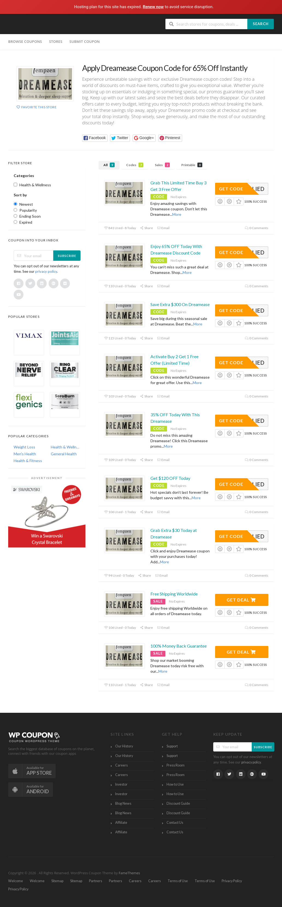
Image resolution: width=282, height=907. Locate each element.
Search (261, 24)
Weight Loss (24, 447)
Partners (95, 881)
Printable (191, 165)
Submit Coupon (84, 41)
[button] (95, 138)
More (176, 214)
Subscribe (67, 256)
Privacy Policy (232, 881)
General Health (64, 453)
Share (146, 228)
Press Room (176, 765)
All (109, 165)
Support (172, 746)
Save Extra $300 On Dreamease (180, 304)
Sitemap (57, 881)
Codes (134, 165)
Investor (121, 784)
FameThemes (129, 873)
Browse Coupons (25, 41)
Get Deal (241, 599)
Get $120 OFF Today (170, 478)
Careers (121, 765)
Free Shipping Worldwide (174, 593)
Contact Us (175, 823)
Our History (124, 746)
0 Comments (256, 228)
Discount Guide (178, 803)
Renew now (153, 6)
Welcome (15, 881)
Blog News (123, 803)
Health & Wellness (65, 447)
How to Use (175, 784)
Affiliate (121, 823)
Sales (162, 165)
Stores (56, 41)
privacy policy (46, 271)
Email (163, 228)
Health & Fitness (28, 460)
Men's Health (25, 453)
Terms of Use (178, 881)
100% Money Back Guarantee (178, 645)
